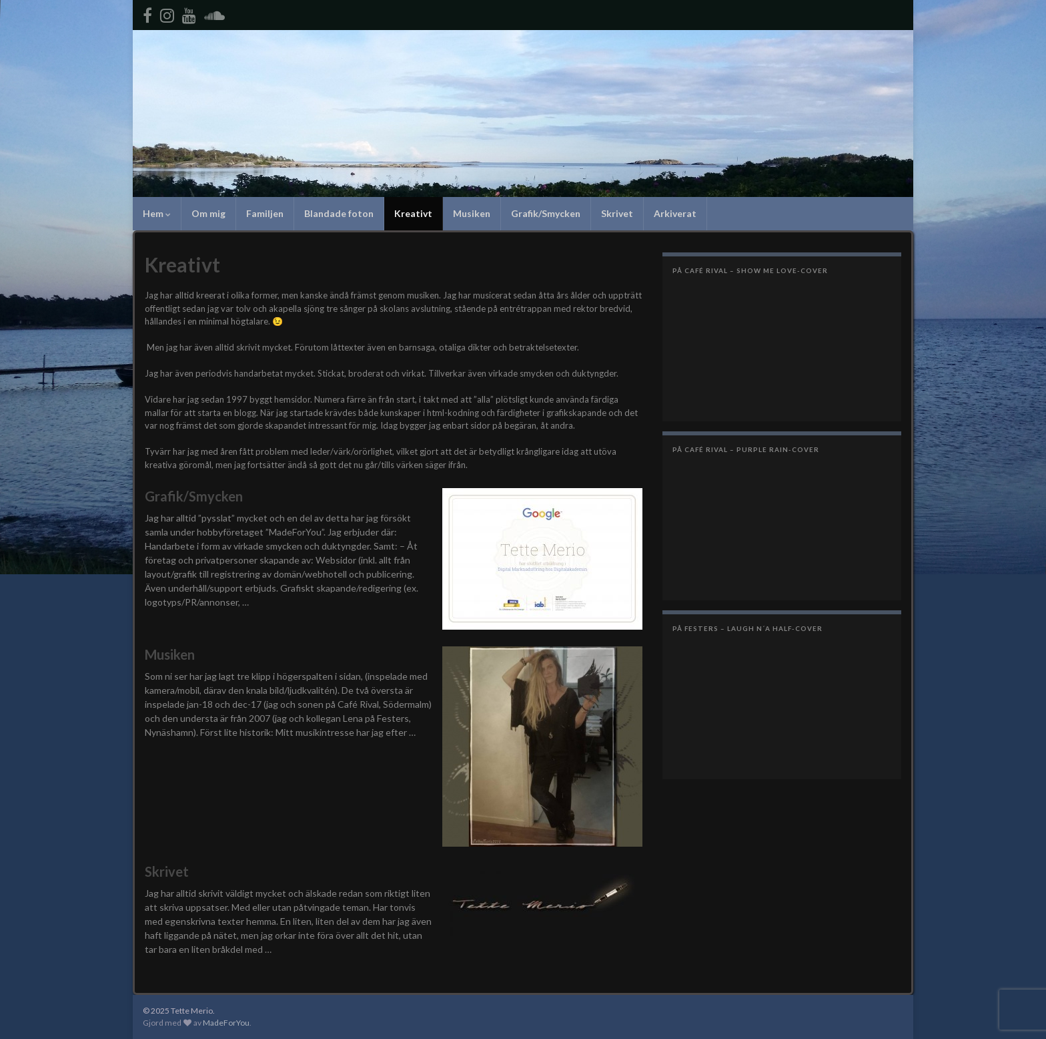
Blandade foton (339, 213)
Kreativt (413, 213)
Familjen (265, 213)
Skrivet (617, 213)
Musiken (471, 213)
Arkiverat (675, 213)
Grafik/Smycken (545, 213)
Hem (157, 213)
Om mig (208, 213)
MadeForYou (226, 1023)
